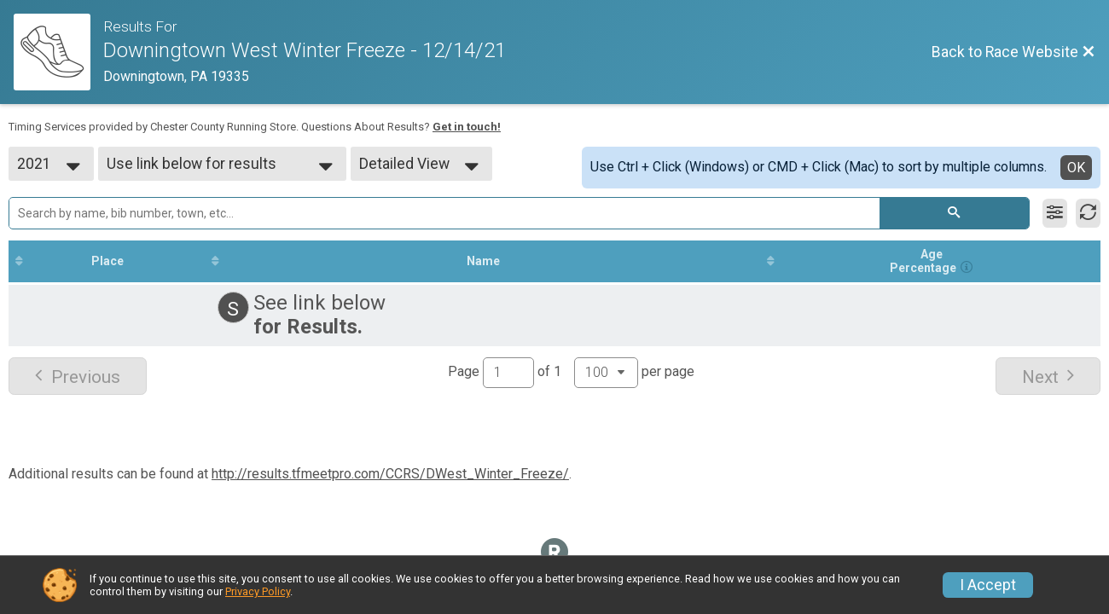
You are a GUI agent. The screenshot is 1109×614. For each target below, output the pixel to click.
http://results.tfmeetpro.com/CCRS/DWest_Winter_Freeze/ (390, 474)
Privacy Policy (257, 591)
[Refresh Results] (1088, 213)
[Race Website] (58, 52)
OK (1076, 167)
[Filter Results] (1054, 213)
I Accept (988, 585)
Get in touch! (467, 126)
